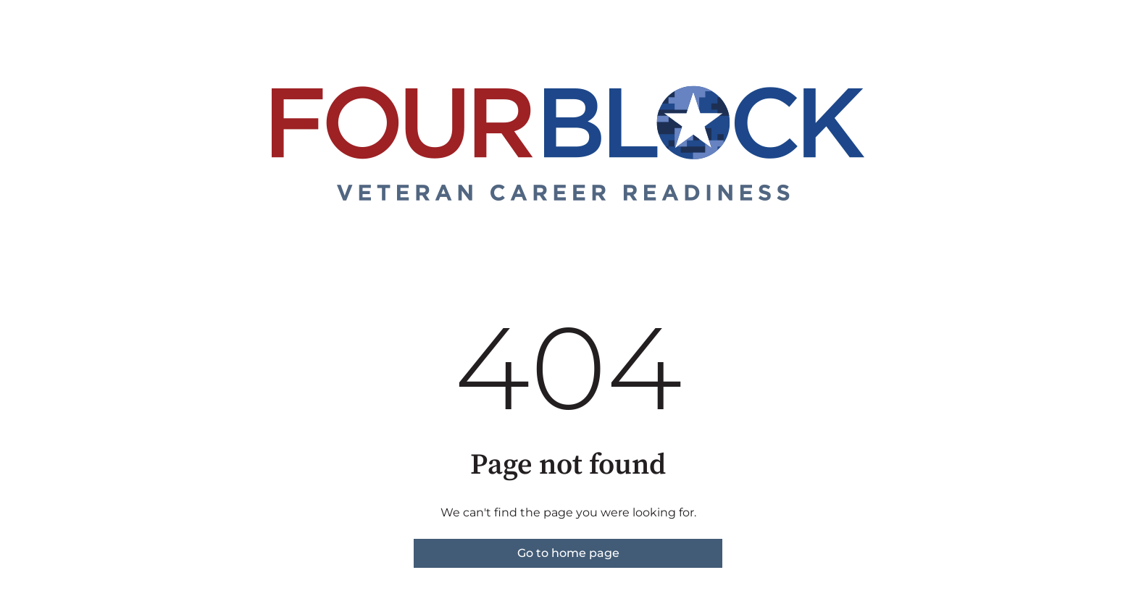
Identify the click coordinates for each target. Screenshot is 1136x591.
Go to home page (568, 553)
